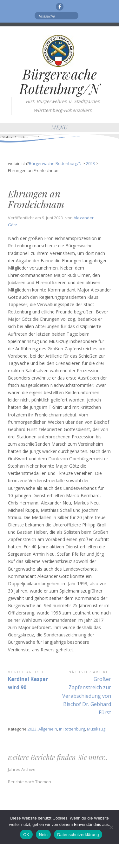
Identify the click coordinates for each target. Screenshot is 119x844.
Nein (43, 834)
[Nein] (111, 827)
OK (26, 834)
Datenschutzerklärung (78, 834)
